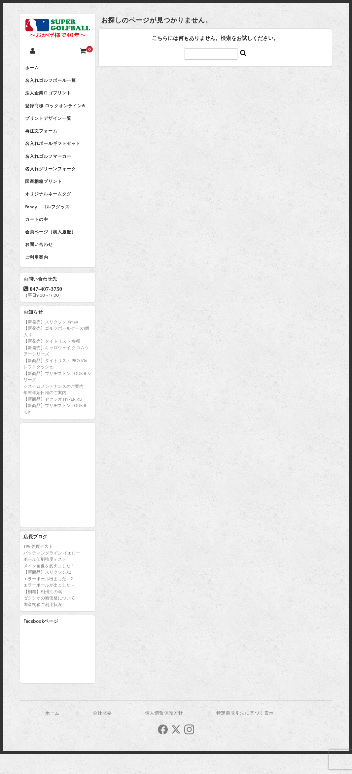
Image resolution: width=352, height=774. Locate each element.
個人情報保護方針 (164, 733)
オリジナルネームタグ (50, 207)
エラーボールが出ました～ (49, 605)
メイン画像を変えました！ (49, 586)
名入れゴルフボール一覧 (52, 82)
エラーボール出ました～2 (48, 598)
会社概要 (102, 733)
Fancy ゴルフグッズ (49, 221)
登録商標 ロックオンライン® (57, 110)
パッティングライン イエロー (51, 573)
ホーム (34, 68)
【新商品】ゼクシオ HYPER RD (52, 419)
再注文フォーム (43, 138)
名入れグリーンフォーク (52, 179)
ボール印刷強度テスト (44, 579)
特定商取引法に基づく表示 (245, 733)
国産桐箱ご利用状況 (42, 624)
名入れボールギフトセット (54, 152)
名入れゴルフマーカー (50, 165)
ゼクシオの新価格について (49, 618)
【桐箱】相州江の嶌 (42, 611)
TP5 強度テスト (38, 566)
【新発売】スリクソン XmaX (50, 342)
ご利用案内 (38, 276)
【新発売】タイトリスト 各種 (51, 361)
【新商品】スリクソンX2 (47, 592)
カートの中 (38, 235)
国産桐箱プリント (45, 193)
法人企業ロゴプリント (50, 96)
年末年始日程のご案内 (44, 412)
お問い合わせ (40, 262)
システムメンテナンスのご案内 (53, 406)
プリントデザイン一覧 (50, 124)
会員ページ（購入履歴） (52, 249)
